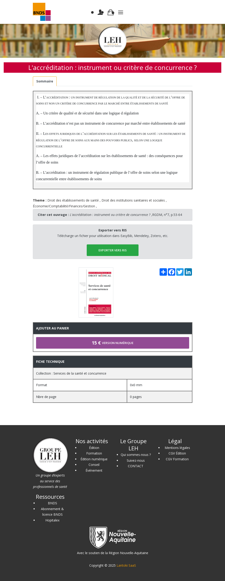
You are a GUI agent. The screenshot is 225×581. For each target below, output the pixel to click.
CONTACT (135, 466)
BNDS (52, 503)
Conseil (94, 464)
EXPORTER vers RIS (113, 250)
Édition (94, 447)
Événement (94, 470)
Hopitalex (52, 520)
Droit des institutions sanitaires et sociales (133, 200)
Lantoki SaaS (126, 565)
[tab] (45, 81)
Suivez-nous (136, 460)
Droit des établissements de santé (73, 200)
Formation (94, 453)
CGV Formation (177, 459)
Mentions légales (177, 447)
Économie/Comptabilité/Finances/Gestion (64, 206)
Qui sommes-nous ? (136, 454)
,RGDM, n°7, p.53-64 (126, 214)
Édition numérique (94, 459)
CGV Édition (177, 453)
